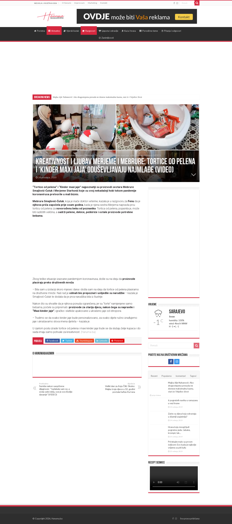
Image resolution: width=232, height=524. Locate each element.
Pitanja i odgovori (171, 31)
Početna (39, 31)
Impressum (79, 3)
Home (40, 155)
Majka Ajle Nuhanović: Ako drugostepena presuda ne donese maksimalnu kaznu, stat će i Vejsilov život (97, 97)
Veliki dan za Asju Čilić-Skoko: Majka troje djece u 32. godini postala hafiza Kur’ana (118, 388)
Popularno (167, 376)
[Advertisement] (116, 66)
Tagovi (193, 376)
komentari (181, 376)
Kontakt (103, 3)
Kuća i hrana (129, 31)
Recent (154, 376)
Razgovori (88, 31)
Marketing (92, 3)
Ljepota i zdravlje (108, 31)
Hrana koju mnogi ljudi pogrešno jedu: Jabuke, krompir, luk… (179, 430)
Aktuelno (54, 31)
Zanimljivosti (106, 37)
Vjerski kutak (71, 31)
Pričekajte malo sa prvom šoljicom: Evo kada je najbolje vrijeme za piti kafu (182, 444)
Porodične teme (148, 31)
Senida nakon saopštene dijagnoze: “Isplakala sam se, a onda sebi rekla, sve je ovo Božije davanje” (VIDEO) (56, 389)
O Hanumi (66, 3)
